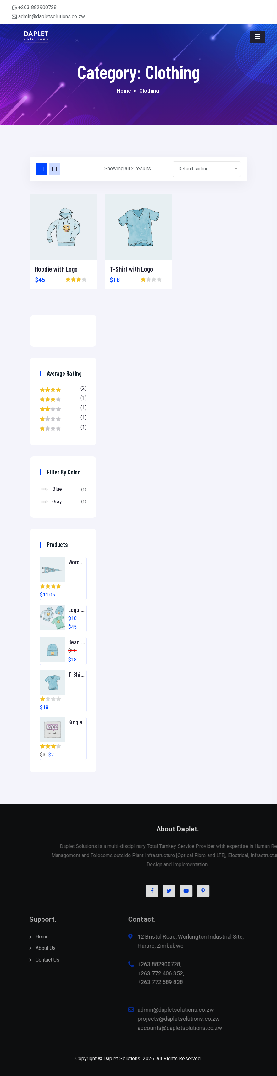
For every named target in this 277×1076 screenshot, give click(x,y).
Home (124, 91)
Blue (57, 489)
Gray (57, 502)
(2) (63, 390)
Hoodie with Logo (56, 269)
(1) (63, 399)
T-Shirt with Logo (131, 269)
